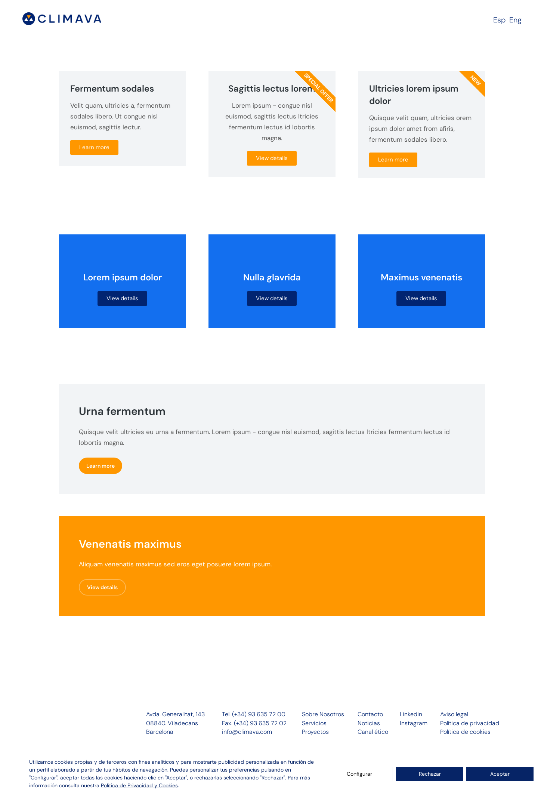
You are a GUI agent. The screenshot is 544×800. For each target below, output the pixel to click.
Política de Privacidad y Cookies (139, 785)
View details (272, 158)
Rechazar (430, 773)
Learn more (94, 147)
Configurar (359, 773)
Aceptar (500, 773)
